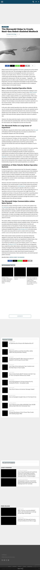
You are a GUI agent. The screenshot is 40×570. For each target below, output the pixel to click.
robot (15, 257)
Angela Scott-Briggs (12, 34)
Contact (14, 566)
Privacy (19, 566)
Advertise (29, 566)
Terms (24, 566)
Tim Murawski (21, 257)
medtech (11, 257)
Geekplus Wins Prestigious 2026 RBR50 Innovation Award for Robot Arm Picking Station (7, 280)
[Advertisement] (20, 13)
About (9, 566)
